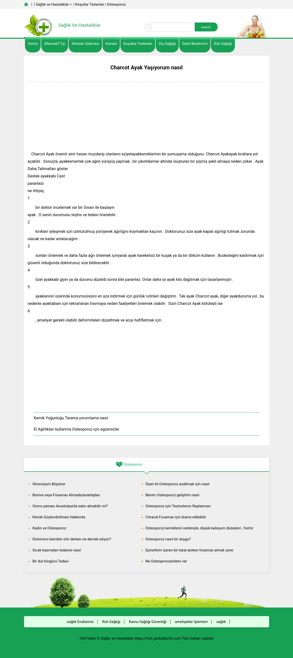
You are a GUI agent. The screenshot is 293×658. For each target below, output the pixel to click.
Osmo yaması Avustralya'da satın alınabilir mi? (70, 506)
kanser (111, 43)
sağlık (221, 622)
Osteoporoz (116, 4)
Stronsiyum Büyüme (49, 484)
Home (33, 43)
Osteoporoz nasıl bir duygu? (168, 539)
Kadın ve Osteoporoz (49, 528)
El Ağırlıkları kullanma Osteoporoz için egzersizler (76, 429)
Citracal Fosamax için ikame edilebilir (175, 517)
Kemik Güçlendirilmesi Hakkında (59, 517)
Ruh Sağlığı (111, 622)
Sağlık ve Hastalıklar (52, 4)
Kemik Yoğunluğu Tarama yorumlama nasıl (71, 418)
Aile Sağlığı (223, 43)
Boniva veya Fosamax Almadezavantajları (66, 495)
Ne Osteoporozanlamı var (166, 561)
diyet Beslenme (194, 43)
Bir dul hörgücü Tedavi (51, 561)
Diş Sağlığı (167, 43)
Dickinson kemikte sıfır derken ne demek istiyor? (72, 539)
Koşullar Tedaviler (89, 4)
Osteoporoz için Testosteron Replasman (178, 506)
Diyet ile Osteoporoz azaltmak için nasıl (177, 484)
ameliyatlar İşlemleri (191, 622)
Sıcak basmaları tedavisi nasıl (57, 550)
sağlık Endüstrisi (80, 622)
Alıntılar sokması (85, 43)
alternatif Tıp (54, 43)
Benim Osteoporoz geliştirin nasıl (172, 495)
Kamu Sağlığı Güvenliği (147, 622)
